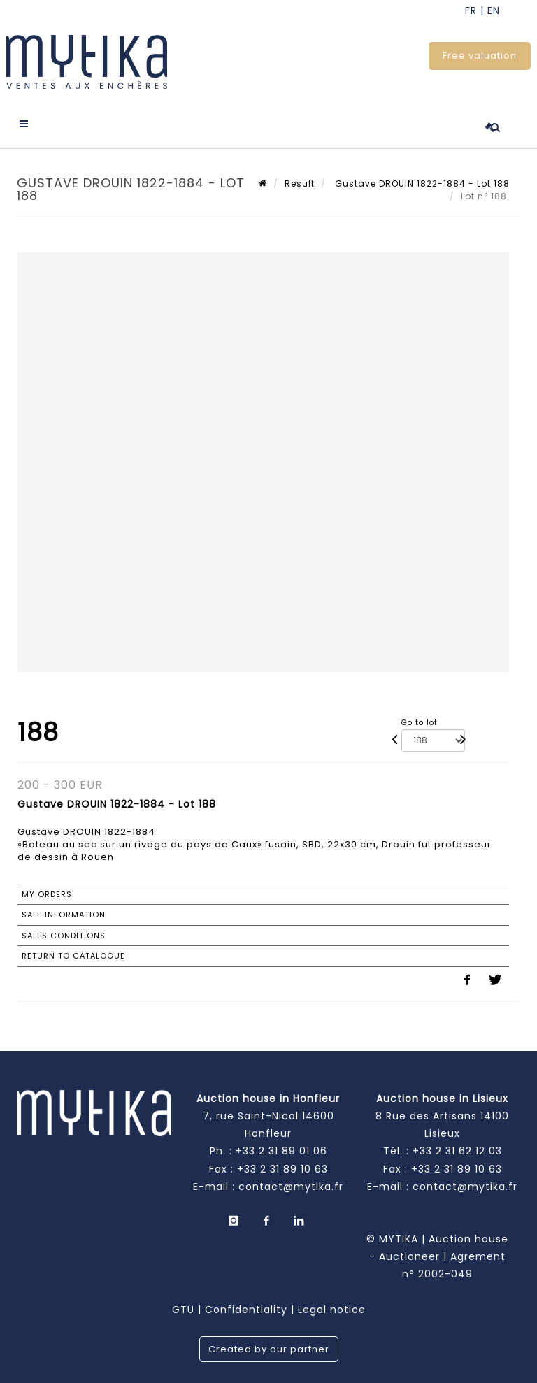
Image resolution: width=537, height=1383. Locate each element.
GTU (183, 1310)
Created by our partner (268, 1349)
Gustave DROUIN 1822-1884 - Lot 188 (421, 183)
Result (300, 183)
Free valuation (480, 55)
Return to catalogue (73, 955)
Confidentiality (246, 1310)
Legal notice (332, 1310)
